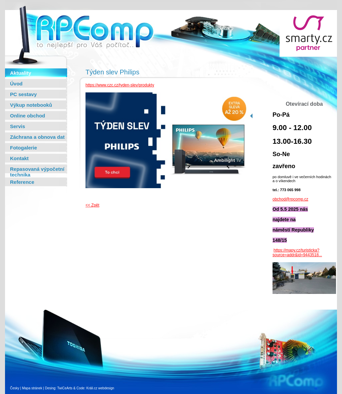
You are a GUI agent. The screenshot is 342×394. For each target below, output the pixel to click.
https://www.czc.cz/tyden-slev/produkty (120, 85)
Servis (17, 126)
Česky (14, 388)
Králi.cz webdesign (100, 388)
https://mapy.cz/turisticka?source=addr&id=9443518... (297, 252)
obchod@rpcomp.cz (290, 199)
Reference (22, 182)
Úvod (16, 83)
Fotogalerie (23, 147)
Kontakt (19, 158)
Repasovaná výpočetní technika (37, 171)
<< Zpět (92, 205)
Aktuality (20, 73)
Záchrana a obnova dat (37, 137)
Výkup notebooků (31, 105)
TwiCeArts (64, 388)
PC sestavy (23, 94)
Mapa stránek (32, 388)
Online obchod (27, 115)
